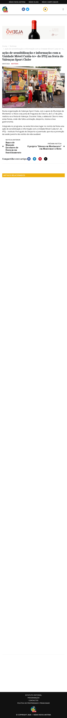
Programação (34, 698)
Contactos (33, 700)
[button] (45, 9)
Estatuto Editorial (33, 695)
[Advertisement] (33, 673)
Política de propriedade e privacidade (33, 703)
